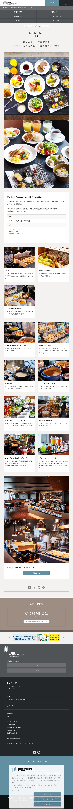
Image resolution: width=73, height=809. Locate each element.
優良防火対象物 (12, 733)
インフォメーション (15, 686)
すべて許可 (47, 794)
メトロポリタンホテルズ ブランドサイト (20, 743)
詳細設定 (47, 804)
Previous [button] (9, 637)
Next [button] (63, 637)
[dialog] (36, 786)
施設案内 (10, 714)
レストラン (36, 670)
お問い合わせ (11, 730)
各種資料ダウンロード (14, 727)
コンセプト (12, 689)
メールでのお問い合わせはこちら (37, 621)
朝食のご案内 (18, 16)
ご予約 (52, 3)
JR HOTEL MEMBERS (14, 738)
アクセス (10, 716)
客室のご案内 (18, 12)
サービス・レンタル (55, 16)
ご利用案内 (18, 21)
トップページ (12, 683)
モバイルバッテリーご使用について (20, 699)
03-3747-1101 (39, 613)
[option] (24, 637)
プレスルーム (11, 724)
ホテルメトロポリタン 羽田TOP (13, 8)
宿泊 (25, 8)
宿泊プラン (54, 12)
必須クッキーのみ (47, 799)
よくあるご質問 (54, 21)
